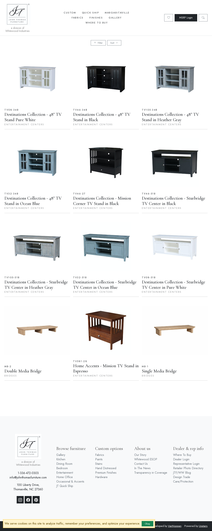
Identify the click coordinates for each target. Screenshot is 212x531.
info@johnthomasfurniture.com (28, 477)
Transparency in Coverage (150, 472)
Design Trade (181, 477)
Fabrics (78, 17)
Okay (147, 523)
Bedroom (62, 468)
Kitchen (60, 459)
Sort (114, 43)
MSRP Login (186, 17)
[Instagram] (20, 499)
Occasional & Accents (70, 481)
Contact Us (141, 464)
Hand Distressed (105, 468)
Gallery (115, 17)
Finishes (96, 17)
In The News (142, 468)
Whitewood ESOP (145, 459)
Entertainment (64, 472)
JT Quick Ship (64, 486)
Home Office (64, 477)
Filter (98, 43)
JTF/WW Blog (182, 472)
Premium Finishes (105, 472)
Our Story (140, 455)
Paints (99, 459)
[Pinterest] (36, 499)
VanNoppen (174, 526)
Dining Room (64, 464)
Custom (70, 12)
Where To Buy (97, 22)
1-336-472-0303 (28, 473)
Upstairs (203, 526)
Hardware (101, 477)
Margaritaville (117, 12)
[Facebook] (28, 499)
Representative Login (186, 464)
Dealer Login (181, 459)
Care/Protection (183, 481)
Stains (98, 464)
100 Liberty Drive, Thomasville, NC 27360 (28, 487)
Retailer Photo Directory (188, 468)
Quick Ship (90, 12)
